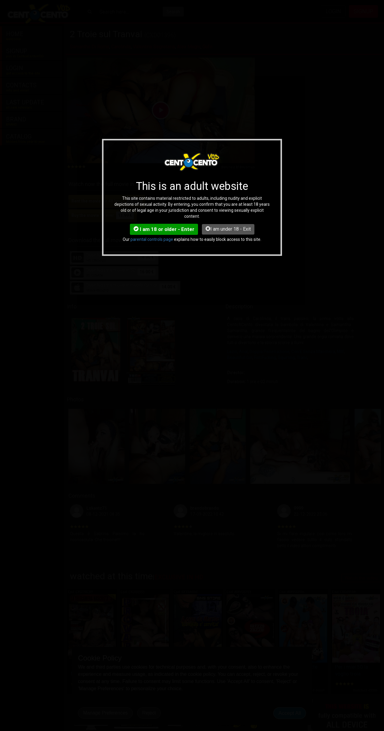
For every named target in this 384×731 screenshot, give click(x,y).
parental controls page (151, 239)
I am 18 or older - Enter (164, 229)
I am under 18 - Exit (228, 229)
